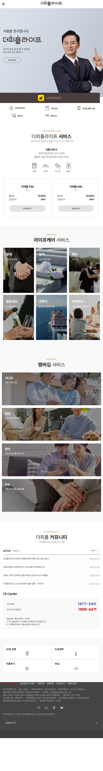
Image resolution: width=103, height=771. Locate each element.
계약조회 (51, 108)
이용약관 (40, 711)
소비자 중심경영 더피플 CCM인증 (19, 655)
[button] (96, 86)
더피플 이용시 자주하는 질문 (68, 683)
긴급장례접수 (17, 108)
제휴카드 (51, 114)
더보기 (93, 551)
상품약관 (50, 711)
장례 (32, 167)
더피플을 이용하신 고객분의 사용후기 (19, 683)
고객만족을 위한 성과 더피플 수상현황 (68, 655)
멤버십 (17, 114)
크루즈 (44, 167)
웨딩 (71, 167)
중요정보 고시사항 (27, 711)
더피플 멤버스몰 (86, 108)
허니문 (58, 167)
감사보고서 (60, 711)
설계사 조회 (72, 711)
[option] (27, 198)
